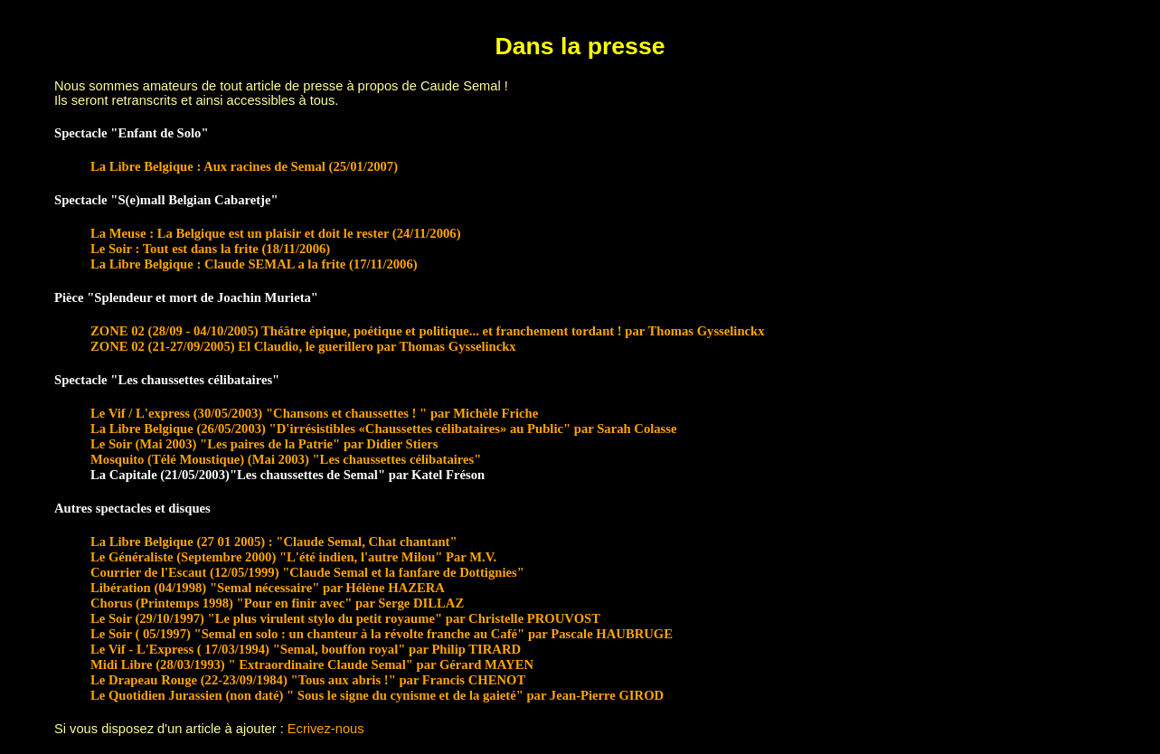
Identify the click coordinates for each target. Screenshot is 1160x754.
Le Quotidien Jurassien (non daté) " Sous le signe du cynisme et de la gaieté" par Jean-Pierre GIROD (377, 695)
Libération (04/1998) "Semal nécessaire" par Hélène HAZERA (267, 587)
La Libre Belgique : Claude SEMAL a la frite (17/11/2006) (254, 264)
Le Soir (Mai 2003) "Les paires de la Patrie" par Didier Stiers (264, 444)
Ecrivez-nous (326, 728)
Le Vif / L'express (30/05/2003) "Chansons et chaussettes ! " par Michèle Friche (314, 413)
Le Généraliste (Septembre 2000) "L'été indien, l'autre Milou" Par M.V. (293, 557)
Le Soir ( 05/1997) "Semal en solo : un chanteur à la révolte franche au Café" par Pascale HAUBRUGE (381, 634)
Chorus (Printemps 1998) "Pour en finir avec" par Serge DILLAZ (277, 603)
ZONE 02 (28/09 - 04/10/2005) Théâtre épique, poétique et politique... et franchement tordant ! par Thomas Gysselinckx (427, 331)
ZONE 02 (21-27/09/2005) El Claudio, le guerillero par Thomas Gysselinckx (303, 346)
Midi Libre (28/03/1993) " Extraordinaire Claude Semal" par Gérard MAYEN (311, 664)
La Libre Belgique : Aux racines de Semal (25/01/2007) (244, 166)
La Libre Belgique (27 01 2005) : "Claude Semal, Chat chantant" (273, 541)
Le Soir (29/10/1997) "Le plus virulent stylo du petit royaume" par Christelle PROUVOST (345, 618)
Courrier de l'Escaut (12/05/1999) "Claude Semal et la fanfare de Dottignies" (307, 572)
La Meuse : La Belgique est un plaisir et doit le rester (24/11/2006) (275, 233)
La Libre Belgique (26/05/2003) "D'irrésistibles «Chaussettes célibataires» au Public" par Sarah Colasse (383, 428)
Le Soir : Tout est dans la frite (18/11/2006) (210, 248)
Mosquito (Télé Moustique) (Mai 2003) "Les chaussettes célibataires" (285, 459)
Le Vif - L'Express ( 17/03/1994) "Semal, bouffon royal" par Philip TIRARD (305, 649)
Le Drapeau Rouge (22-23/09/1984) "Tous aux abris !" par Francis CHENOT (307, 680)
